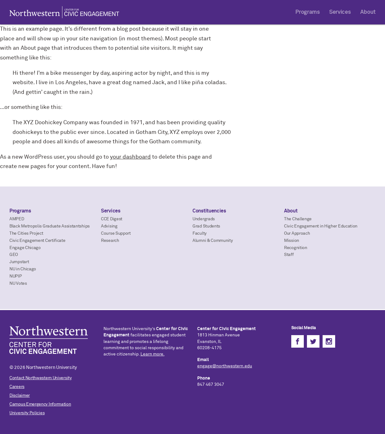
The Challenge (298, 219)
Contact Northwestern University (40, 378)
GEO (13, 255)
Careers (16, 387)
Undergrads (203, 219)
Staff (289, 255)
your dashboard (130, 157)
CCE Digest (111, 219)
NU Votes (18, 283)
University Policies (27, 413)
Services (340, 12)
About (368, 12)
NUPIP (15, 276)
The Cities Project (26, 233)
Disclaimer (19, 395)
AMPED (16, 219)
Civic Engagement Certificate (37, 240)
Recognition (295, 248)
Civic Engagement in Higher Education (320, 226)
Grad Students (206, 226)
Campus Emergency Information (40, 404)
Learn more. (152, 354)
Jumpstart (19, 262)
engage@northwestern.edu (224, 366)
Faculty (199, 233)
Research (110, 240)
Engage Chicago (25, 248)
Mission (291, 240)
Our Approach (297, 233)
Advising (109, 226)
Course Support (116, 233)
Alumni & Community (212, 240)
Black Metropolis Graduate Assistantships (49, 226)
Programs (307, 12)
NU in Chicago (22, 269)
